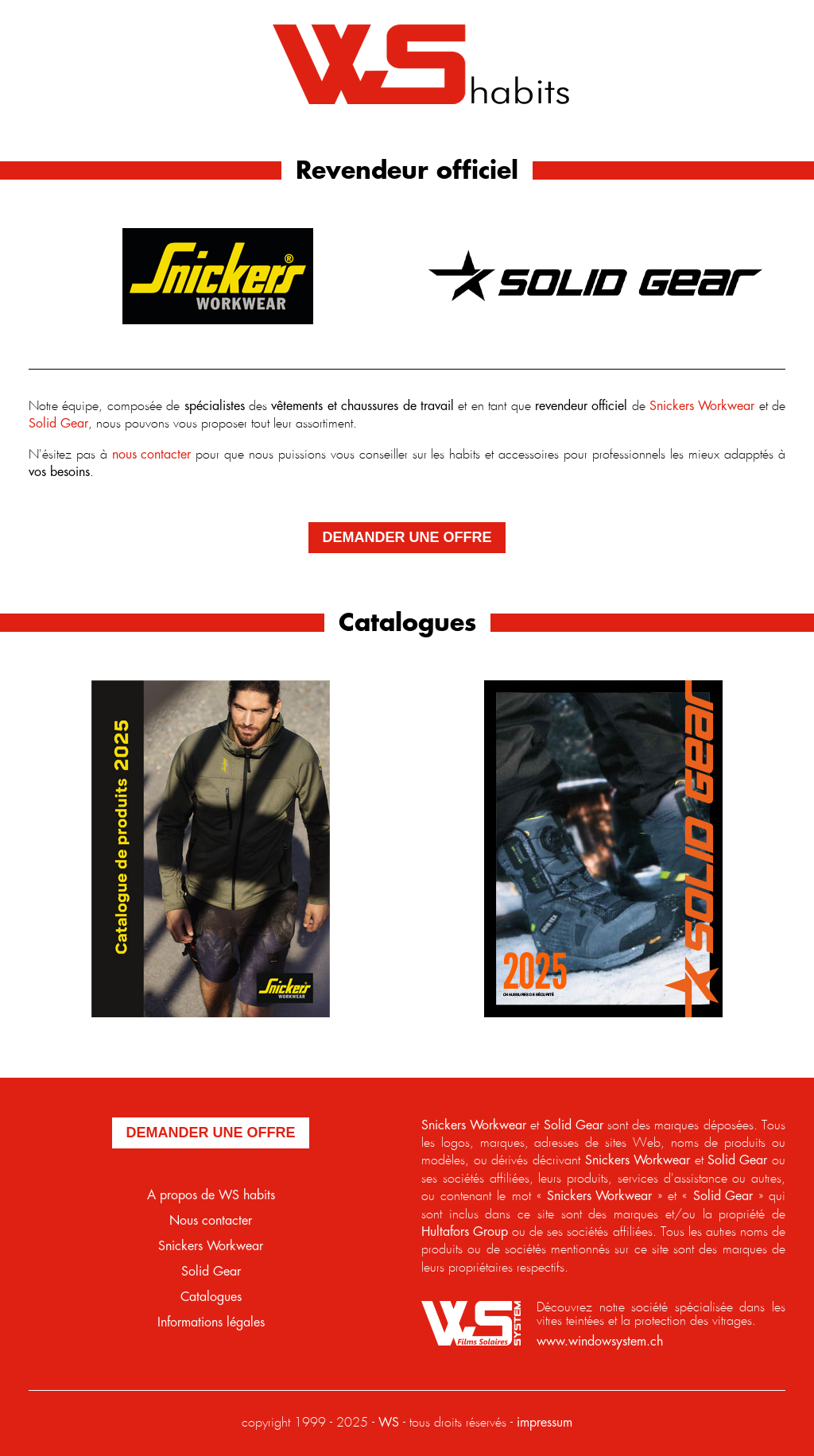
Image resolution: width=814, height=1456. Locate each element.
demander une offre (406, 537)
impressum (544, 1423)
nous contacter (151, 455)
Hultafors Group (464, 1232)
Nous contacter (210, 1221)
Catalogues (211, 1297)
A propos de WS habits (211, 1195)
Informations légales (211, 1323)
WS (388, 1423)
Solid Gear (58, 424)
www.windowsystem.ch (600, 1342)
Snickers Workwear (701, 406)
